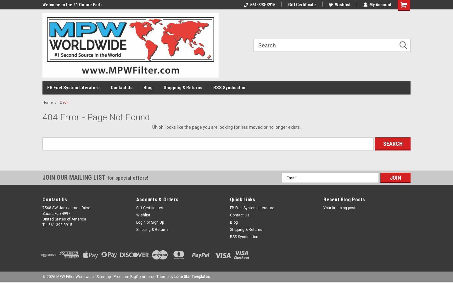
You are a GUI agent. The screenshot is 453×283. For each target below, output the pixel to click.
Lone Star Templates (192, 277)
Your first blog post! (339, 208)
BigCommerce (142, 277)
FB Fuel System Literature (73, 87)
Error (64, 103)
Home (47, 103)
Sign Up (157, 222)
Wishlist (339, 4)
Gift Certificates (149, 208)
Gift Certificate (302, 4)
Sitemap (104, 277)
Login (141, 222)
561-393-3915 (259, 4)
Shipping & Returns (183, 87)
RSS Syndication (230, 87)
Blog (148, 87)
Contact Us (121, 87)
